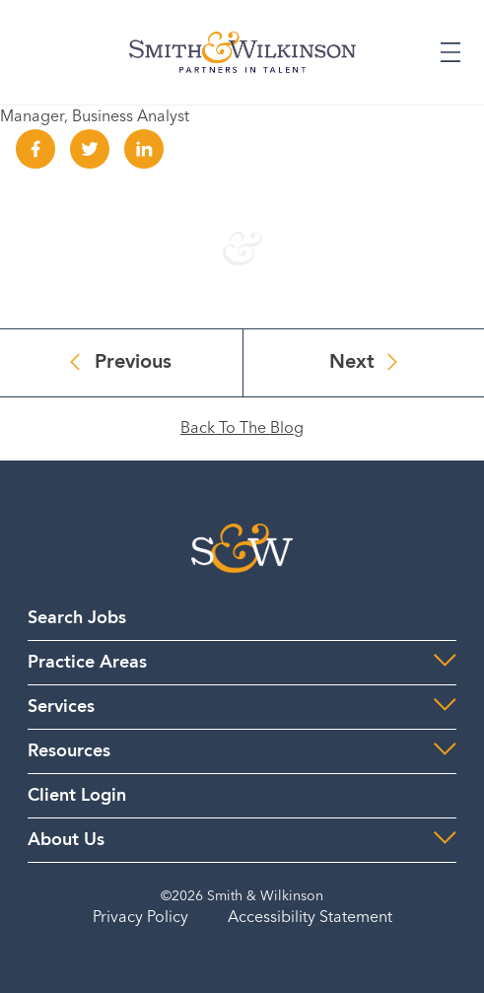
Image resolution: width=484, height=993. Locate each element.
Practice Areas (87, 663)
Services (61, 707)
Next (352, 363)
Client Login (77, 796)
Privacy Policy (140, 918)
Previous (133, 363)
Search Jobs (77, 618)
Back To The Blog (242, 429)
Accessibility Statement (310, 918)
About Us (66, 840)
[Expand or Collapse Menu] (450, 52)
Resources (69, 751)
